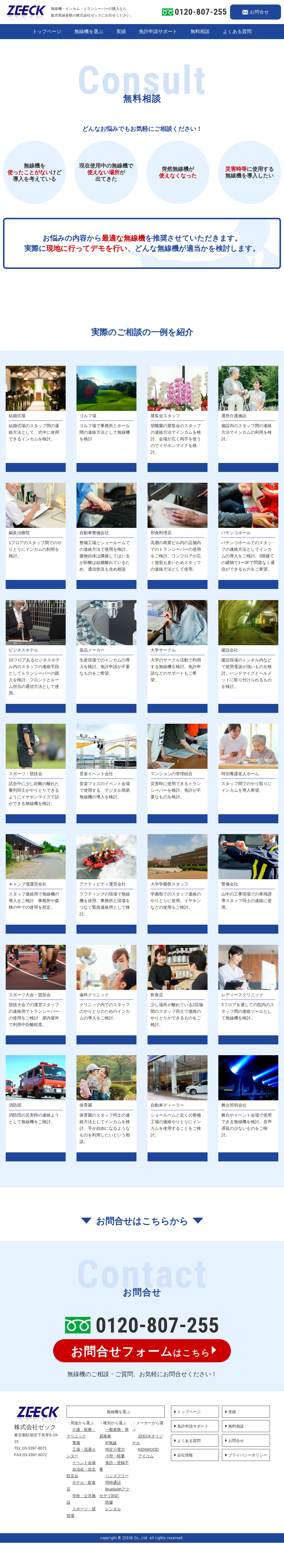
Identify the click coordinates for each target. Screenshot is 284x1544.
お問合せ (236, 1442)
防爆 (114, 1503)
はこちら (140, 1352)
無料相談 (200, 31)
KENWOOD (151, 1450)
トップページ (46, 31)
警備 (84, 1444)
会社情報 (185, 1456)
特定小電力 (120, 1450)
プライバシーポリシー (247, 1456)
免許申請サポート (158, 31)
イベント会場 (91, 1464)
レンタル (118, 1510)
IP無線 (116, 1444)
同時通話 (118, 1483)
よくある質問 (237, 31)
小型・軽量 (120, 1457)
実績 (121, 31)
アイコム (148, 1457)
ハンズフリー (122, 1477)
